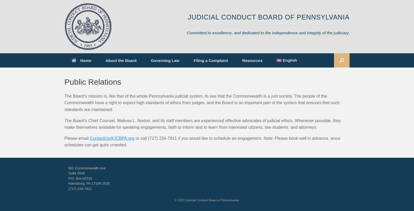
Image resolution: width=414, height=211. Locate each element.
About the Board (121, 60)
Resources (252, 60)
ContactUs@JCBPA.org (112, 138)
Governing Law (165, 60)
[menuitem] (287, 60)
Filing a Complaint (211, 60)
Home (81, 60)
